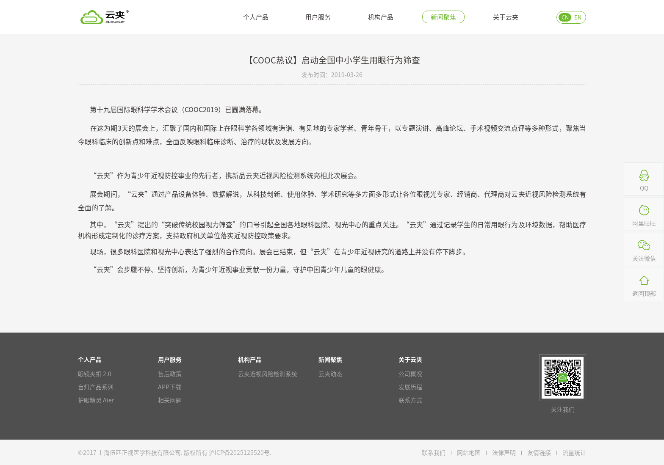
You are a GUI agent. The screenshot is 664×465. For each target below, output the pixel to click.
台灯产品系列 (95, 386)
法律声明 (504, 452)
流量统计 (574, 452)
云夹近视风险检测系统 (267, 373)
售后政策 (170, 373)
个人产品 (255, 16)
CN (565, 17)
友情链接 (539, 452)
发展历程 (410, 386)
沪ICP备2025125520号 (239, 452)
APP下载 (169, 386)
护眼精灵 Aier (96, 400)
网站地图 (469, 452)
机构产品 (380, 16)
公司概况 (410, 373)
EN (577, 17)
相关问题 (170, 400)
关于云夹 (505, 16)
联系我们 (433, 452)
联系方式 (410, 400)
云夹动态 (330, 373)
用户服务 (318, 16)
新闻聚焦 (443, 16)
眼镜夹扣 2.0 (94, 373)
